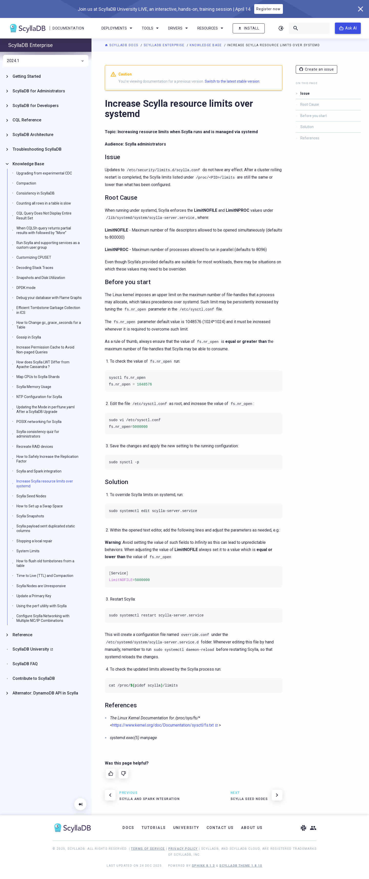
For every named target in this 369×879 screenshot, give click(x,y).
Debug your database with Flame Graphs (49, 298)
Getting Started (27, 76)
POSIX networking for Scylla (38, 422)
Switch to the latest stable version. (232, 81)
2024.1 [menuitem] (46, 61)
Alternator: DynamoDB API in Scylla (45, 693)
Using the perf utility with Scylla (41, 606)
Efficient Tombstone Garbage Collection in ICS (48, 310)
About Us (252, 828)
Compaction (26, 183)
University (186, 828)
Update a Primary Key (33, 596)
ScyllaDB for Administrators (39, 91)
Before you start (313, 116)
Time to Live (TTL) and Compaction (44, 576)
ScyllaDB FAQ (25, 663)
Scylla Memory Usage (33, 387)
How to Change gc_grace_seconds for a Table (48, 325)
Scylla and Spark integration (38, 471)
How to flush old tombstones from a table (45, 563)
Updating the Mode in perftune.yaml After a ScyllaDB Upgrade (45, 409)
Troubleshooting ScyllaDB (37, 149)
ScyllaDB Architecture (33, 134)
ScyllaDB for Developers (36, 105)
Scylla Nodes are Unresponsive (41, 586)
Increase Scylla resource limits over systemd (44, 483)
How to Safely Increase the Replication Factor (47, 459)
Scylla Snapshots (30, 516)
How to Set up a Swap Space (39, 506)
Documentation (68, 28)
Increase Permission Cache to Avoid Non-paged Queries (45, 349)
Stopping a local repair (34, 541)
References (309, 138)
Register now (268, 9)
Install (248, 28)
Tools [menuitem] (151, 28)
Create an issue (316, 69)
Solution (307, 127)
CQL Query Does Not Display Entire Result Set (43, 215)
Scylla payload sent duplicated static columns (45, 528)
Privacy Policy (183, 849)
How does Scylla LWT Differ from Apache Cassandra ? (42, 364)
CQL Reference (27, 120)
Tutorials (154, 828)
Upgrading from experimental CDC (44, 173)
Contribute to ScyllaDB (34, 678)
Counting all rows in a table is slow (43, 203)
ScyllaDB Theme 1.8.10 (240, 865)
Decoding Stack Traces (34, 268)
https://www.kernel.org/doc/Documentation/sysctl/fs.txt (163, 725)
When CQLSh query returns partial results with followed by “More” (43, 230)
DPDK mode (26, 288)
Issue (305, 93)
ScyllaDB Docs (122, 45)
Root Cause (309, 104)
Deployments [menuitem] (117, 28)
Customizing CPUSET (33, 257)
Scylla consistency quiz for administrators (37, 434)
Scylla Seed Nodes (31, 496)
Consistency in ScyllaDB (35, 193)
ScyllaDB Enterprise (165, 45)
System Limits (27, 551)
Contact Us (220, 828)
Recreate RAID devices (34, 447)
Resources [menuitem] (211, 28)
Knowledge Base (206, 45)
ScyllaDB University (31, 649)
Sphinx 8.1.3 (203, 865)
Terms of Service (148, 849)
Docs (128, 828)
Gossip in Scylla (28, 337)
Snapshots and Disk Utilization (40, 278)
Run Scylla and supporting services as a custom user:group (48, 245)
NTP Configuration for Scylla (39, 397)
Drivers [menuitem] (179, 28)
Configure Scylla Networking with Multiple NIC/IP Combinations (42, 618)
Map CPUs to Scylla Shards (38, 377)
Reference (22, 634)
